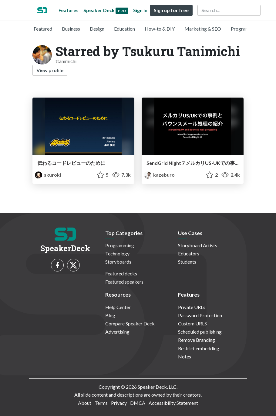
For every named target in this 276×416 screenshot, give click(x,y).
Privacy (119, 403)
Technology (117, 253)
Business (71, 29)
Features (69, 10)
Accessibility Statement (173, 403)
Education (124, 29)
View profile (49, 70)
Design (97, 29)
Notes (184, 356)
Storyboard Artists (197, 245)
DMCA (137, 403)
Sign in (140, 10)
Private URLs (191, 307)
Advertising (117, 331)
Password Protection (200, 315)
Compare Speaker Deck (130, 323)
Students (187, 262)
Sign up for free (171, 10)
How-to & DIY (160, 29)
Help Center (118, 307)
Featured (43, 29)
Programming (245, 29)
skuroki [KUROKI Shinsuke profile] (48, 175)
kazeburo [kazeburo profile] (159, 175)
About (84, 403)
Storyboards (118, 262)
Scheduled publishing (200, 331)
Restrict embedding (198, 348)
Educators (188, 253)
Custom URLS (192, 323)
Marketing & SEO (202, 29)
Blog (110, 315)
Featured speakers (124, 282)
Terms (101, 403)
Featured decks (121, 273)
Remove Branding (196, 340)
